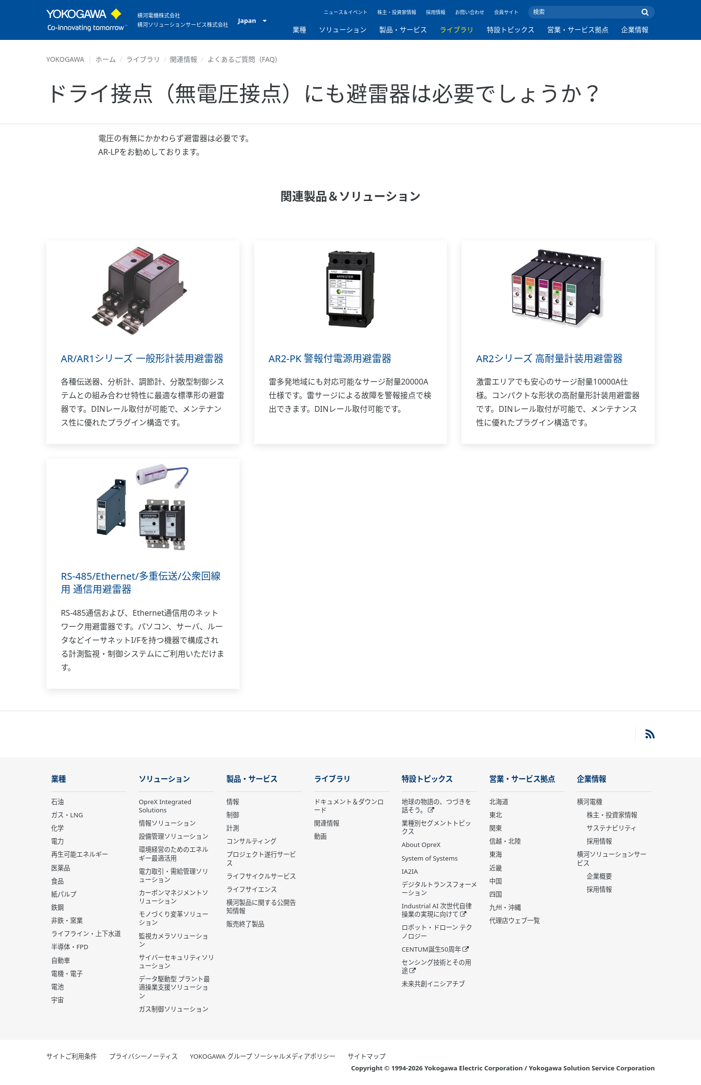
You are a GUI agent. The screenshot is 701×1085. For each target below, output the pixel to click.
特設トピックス (511, 29)
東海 (495, 854)
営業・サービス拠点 (578, 29)
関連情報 (183, 59)
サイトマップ (367, 1056)
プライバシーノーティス (143, 1056)
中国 (495, 881)
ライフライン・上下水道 (86, 933)
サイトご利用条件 (71, 1056)
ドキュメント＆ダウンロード (349, 805)
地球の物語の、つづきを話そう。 (436, 805)
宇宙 (57, 999)
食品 (57, 881)
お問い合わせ (469, 12)
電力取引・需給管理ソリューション (173, 875)
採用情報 (435, 12)
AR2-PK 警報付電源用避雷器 (330, 358)
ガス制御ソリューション (173, 1009)
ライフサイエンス (251, 889)
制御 (232, 814)
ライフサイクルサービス (261, 876)
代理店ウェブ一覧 (514, 920)
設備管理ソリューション (173, 836)
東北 (495, 814)
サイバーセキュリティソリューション (176, 961)
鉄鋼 (57, 907)
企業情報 (634, 29)
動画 (320, 836)
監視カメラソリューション (173, 940)
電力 (57, 841)
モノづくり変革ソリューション (173, 918)
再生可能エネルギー (79, 854)
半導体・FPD (69, 946)
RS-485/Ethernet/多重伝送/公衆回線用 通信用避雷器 (141, 583)
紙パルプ (63, 894)
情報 (232, 801)
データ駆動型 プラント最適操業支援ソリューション (174, 987)
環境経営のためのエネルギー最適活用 (173, 853)
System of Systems (430, 858)
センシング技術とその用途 (436, 966)
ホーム (105, 59)
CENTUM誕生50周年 (431, 949)
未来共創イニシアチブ (433, 983)
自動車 (60, 960)
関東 (495, 828)
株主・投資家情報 (396, 12)
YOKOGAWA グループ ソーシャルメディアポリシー (262, 1056)
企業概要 (599, 876)
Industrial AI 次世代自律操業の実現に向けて (437, 910)
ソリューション (343, 29)
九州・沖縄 (505, 907)
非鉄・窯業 (67, 920)
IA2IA (410, 871)
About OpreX (421, 844)
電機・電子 (67, 973)
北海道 (498, 801)
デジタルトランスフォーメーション (439, 888)
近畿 (495, 868)
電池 (57, 986)
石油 (57, 801)
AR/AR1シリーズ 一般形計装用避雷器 (142, 358)
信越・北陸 (505, 841)
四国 (495, 894)
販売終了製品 (245, 923)
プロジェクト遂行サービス (261, 858)
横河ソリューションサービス (611, 858)
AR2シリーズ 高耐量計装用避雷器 (549, 358)
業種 (299, 29)
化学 (57, 828)
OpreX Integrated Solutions (165, 805)
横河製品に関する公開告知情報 (261, 906)
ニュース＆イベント (346, 12)
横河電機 (589, 801)
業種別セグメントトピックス (436, 827)
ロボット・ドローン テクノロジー (437, 931)
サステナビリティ (612, 828)
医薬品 (60, 868)
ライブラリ (457, 29)
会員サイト (506, 12)
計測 (232, 828)
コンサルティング (251, 841)
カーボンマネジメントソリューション (173, 896)
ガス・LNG (67, 814)
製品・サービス (403, 29)
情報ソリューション (167, 823)
